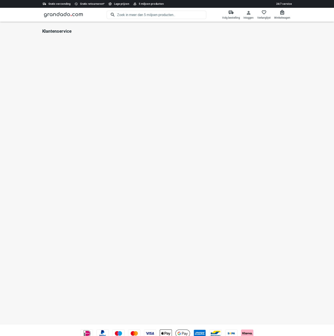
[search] (161, 15)
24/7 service (284, 3)
